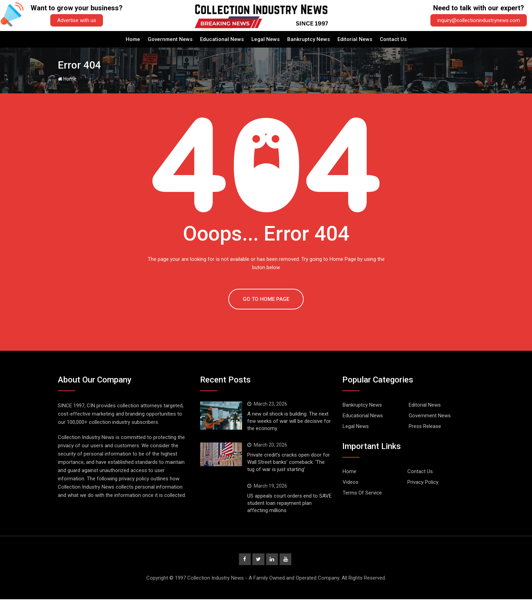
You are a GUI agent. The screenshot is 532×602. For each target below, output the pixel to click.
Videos (350, 482)
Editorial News (354, 39)
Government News (170, 39)
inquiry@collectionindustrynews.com (478, 20)
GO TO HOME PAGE (266, 299)
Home (133, 39)
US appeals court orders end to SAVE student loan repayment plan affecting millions (289, 503)
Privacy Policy (422, 482)
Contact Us (393, 39)
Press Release (425, 426)
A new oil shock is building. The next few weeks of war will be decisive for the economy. (289, 421)
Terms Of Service (362, 493)
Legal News (265, 39)
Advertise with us (76, 20)
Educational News (222, 39)
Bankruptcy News (308, 39)
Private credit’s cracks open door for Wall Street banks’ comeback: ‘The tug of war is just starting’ (288, 462)
